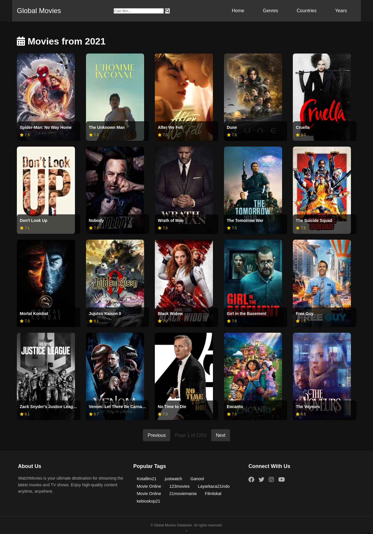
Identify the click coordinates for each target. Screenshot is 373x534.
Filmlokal (213, 493)
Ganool (197, 478)
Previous (157, 435)
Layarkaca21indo (214, 486)
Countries (306, 10)
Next (220, 435)
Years (341, 10)
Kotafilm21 (147, 478)
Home (238, 10)
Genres (270, 10)
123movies (179, 486)
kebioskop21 (148, 501)
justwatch (173, 478)
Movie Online (149, 486)
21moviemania (183, 493)
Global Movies (39, 11)
